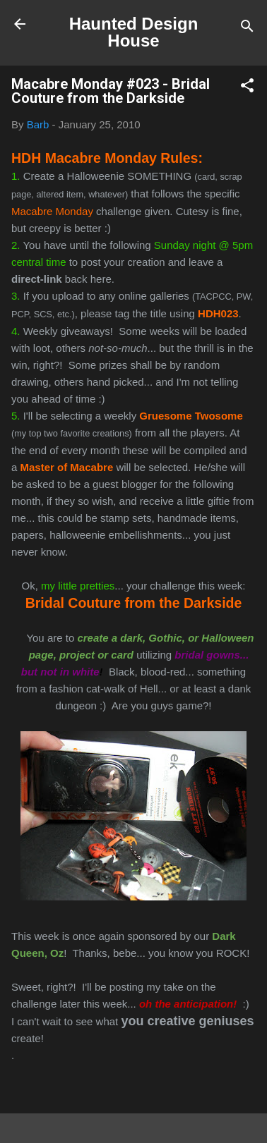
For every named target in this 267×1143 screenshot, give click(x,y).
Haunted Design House (133, 32)
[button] (247, 88)
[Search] (247, 28)
